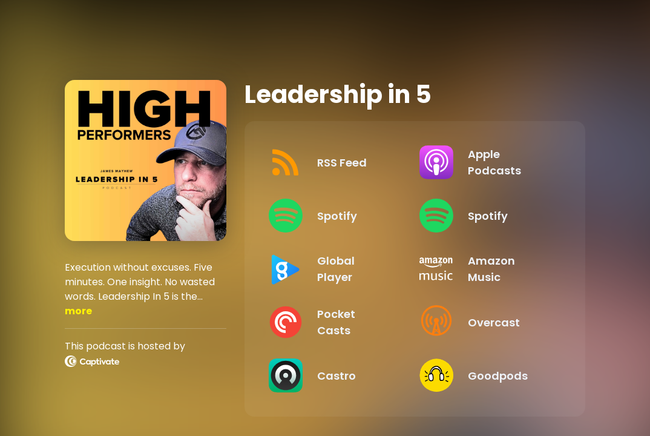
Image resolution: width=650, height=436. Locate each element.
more (78, 311)
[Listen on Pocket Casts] (334, 322)
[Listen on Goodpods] (485, 375)
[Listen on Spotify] (334, 215)
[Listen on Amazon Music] (485, 269)
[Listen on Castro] (334, 375)
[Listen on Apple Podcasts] (485, 162)
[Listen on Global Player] (334, 269)
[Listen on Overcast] (485, 322)
